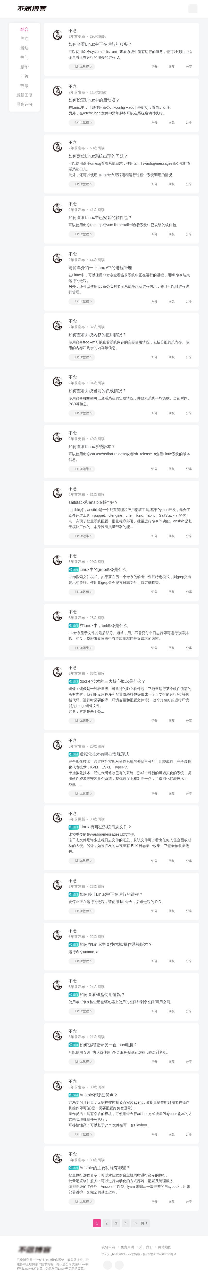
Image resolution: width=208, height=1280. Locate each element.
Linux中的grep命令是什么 (98, 569)
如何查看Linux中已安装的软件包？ (100, 217)
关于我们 (146, 1247)
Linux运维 (81, 469)
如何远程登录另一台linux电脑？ (103, 1044)
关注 (24, 38)
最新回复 (24, 95)
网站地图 (164, 1247)
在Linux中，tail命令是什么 (98, 625)
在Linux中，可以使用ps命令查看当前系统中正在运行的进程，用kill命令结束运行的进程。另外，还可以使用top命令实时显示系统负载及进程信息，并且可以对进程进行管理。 (129, 283)
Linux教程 (81, 66)
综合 (24, 29)
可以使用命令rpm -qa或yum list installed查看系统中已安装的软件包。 (124, 225)
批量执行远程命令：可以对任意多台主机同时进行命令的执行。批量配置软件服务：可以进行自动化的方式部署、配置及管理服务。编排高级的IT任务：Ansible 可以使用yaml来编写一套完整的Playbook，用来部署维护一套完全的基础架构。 (129, 1183)
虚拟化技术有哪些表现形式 (99, 754)
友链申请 (108, 1247)
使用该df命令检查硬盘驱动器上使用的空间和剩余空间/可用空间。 (121, 1002)
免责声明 (127, 1247)
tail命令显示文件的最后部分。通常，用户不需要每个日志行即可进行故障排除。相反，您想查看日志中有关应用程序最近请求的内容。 (129, 636)
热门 (24, 57)
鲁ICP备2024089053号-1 (160, 1254)
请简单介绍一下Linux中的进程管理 (100, 267)
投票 (24, 85)
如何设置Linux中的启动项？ (94, 100)
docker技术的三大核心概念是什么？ (107, 681)
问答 (24, 76)
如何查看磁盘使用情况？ (97, 994)
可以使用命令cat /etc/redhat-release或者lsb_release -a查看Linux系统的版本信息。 (129, 457)
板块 (24, 48)
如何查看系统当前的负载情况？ (97, 391)
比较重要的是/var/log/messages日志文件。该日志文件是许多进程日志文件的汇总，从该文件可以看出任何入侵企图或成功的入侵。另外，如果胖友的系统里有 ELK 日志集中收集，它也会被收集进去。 (130, 842)
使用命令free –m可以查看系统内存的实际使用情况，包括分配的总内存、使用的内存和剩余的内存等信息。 (129, 345)
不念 (73, 30)
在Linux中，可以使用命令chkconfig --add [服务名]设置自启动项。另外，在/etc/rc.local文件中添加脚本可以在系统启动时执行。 (121, 110)
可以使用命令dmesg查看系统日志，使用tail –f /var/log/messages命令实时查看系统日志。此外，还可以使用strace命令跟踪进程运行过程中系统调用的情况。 (129, 169)
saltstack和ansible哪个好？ (93, 502)
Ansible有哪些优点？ (93, 1095)
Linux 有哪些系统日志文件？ (100, 827)
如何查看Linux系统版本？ (92, 446)
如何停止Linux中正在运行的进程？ (106, 894)
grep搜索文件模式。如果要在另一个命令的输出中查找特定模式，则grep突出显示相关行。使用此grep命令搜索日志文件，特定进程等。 (130, 580)
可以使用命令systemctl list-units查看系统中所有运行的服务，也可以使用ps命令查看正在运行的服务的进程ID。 (130, 54)
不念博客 (134, 1254)
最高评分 (24, 104)
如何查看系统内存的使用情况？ (97, 335)
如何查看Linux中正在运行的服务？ (100, 44)
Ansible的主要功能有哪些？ (99, 1168)
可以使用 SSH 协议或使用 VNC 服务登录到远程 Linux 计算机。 (119, 1052)
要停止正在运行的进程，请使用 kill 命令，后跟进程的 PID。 (117, 902)
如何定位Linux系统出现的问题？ (98, 156)
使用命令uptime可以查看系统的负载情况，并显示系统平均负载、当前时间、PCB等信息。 (130, 401)
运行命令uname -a (83, 952)
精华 (24, 67)
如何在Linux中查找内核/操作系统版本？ (110, 944)
